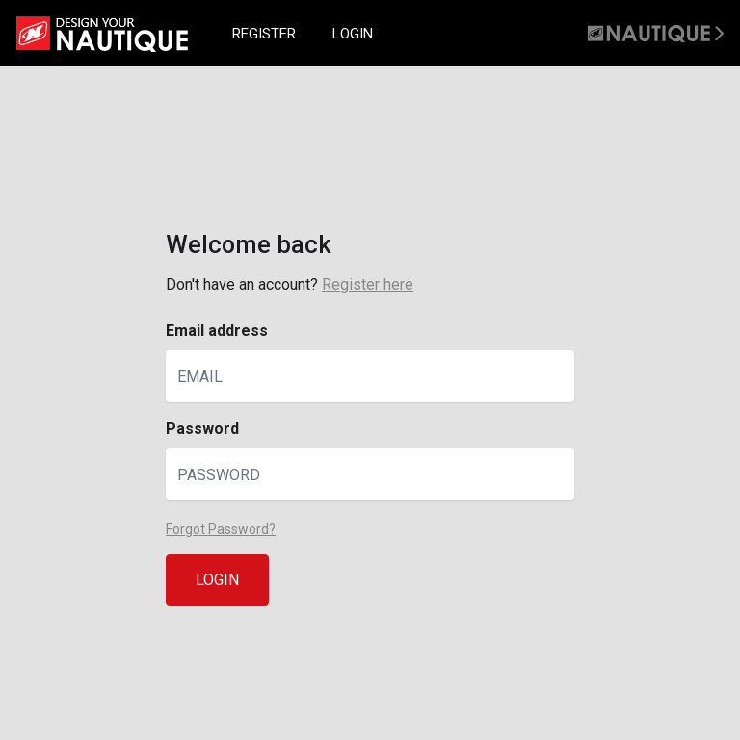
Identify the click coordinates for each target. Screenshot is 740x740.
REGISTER (264, 33)
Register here (367, 284)
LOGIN (352, 33)
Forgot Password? (221, 529)
